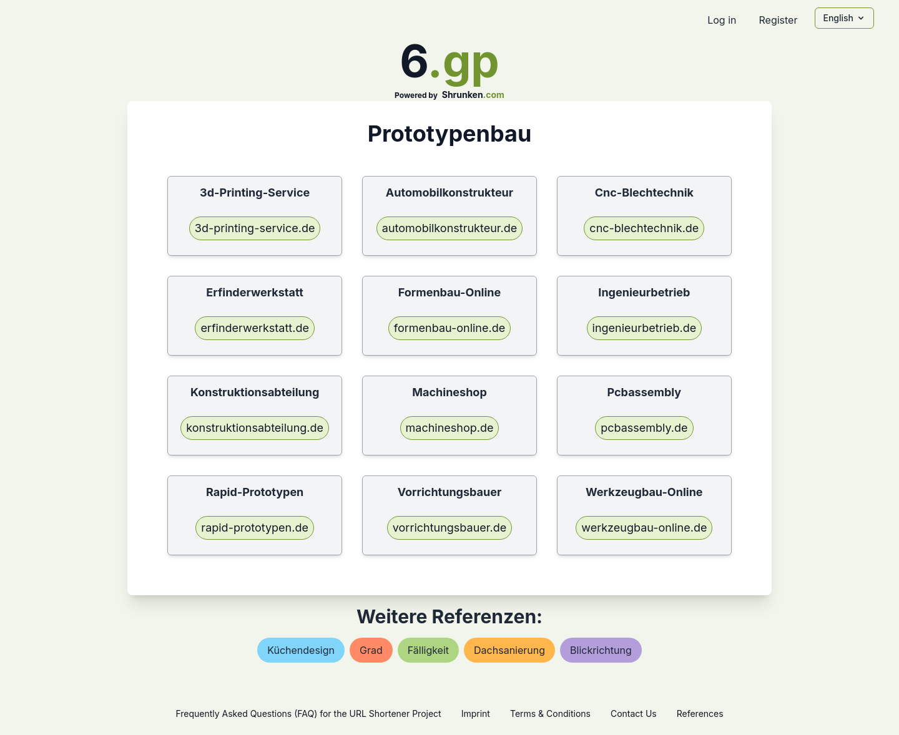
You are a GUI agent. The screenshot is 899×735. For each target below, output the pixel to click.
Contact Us (634, 713)
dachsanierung (509, 650)
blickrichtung (601, 650)
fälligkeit (428, 650)
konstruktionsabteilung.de (254, 427)
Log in (721, 20)
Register (778, 20)
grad (371, 650)
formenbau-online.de (449, 327)
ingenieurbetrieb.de (644, 327)
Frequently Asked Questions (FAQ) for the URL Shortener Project (308, 713)
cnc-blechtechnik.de (644, 228)
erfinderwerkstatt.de (254, 327)
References (700, 713)
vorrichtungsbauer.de (449, 527)
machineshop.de (450, 427)
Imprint (475, 713)
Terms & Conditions (550, 713)
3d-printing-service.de (255, 228)
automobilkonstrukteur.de (449, 228)
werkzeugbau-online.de (644, 527)
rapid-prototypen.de (254, 527)
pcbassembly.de (644, 427)
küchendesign (301, 650)
